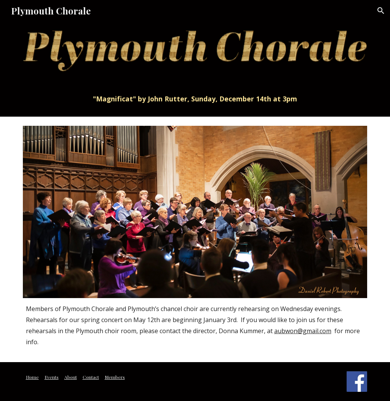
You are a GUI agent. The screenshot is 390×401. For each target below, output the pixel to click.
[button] (381, 11)
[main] (195, 98)
